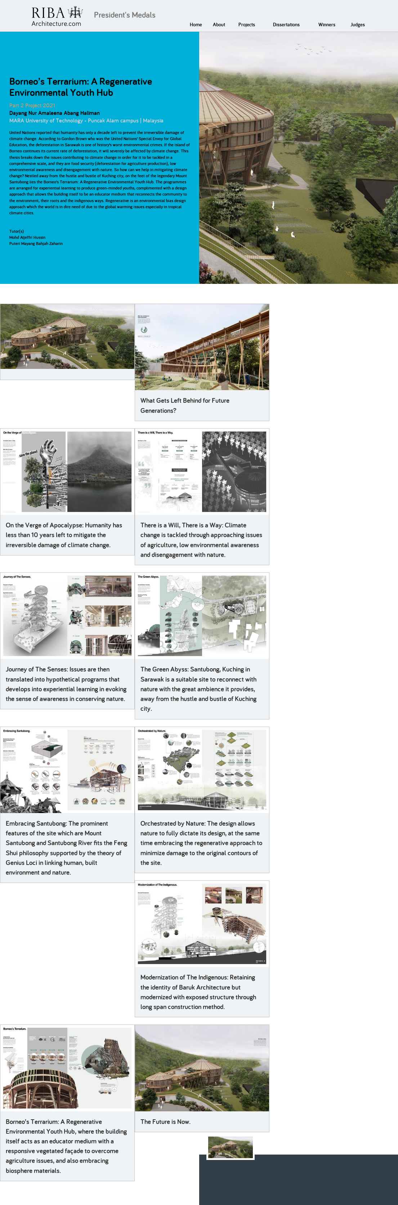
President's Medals (125, 14)
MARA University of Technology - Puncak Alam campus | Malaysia (86, 120)
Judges (357, 24)
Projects (246, 24)
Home (196, 24)
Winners (326, 24)
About (219, 24)
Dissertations (286, 24)
